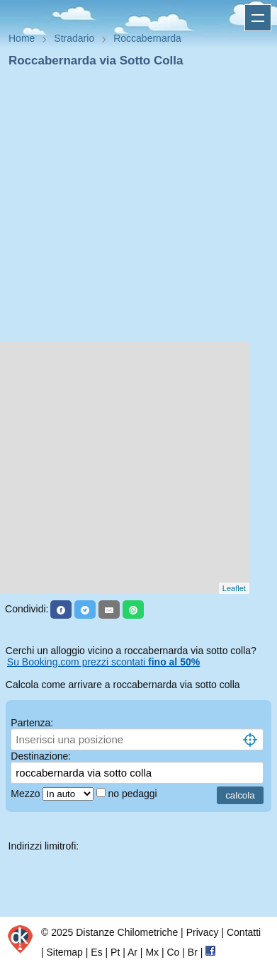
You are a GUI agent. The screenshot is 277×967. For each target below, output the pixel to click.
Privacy (202, 932)
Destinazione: (41, 756)
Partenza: (32, 722)
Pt (115, 952)
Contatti (244, 932)
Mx (152, 952)
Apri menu (257, 17)
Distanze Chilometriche (127, 932)
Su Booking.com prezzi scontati (103, 662)
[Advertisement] (133, 209)
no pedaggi (133, 793)
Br (193, 952)
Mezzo (27, 793)
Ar (132, 952)
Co (172, 952)
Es (96, 952)
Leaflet (234, 588)
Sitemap (65, 952)
